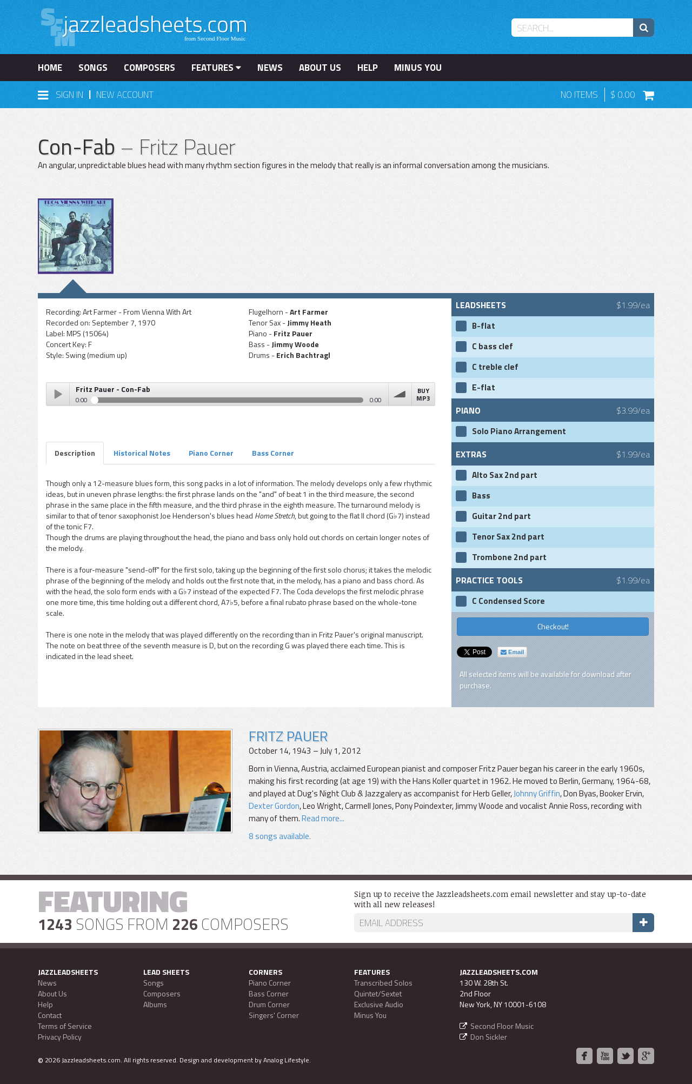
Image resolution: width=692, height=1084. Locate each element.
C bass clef (492, 347)
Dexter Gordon (274, 806)
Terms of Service (65, 1026)
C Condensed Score (508, 601)
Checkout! (553, 626)
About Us (320, 68)
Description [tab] (75, 452)
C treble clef (495, 367)
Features (216, 68)
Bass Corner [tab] (273, 452)
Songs (93, 68)
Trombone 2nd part (509, 557)
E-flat (483, 388)
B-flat (483, 326)
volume (400, 394)
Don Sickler (488, 1036)
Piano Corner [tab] (211, 452)
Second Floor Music (502, 1026)
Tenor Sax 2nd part (508, 537)
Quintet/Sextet (378, 993)
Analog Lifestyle (286, 1060)
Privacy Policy (60, 1036)
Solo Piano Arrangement (519, 431)
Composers (149, 68)
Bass (481, 496)
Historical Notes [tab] (142, 452)
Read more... (323, 818)
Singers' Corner (274, 1015)
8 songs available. (280, 836)
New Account (125, 95)
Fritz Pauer (288, 736)
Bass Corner (269, 993)
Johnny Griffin (537, 793)
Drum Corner (269, 1004)
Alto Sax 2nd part (504, 475)
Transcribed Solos (383, 982)
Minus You (418, 68)
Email (512, 652)
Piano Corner (270, 982)
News (270, 68)
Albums (155, 1004)
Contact (50, 1015)
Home (50, 68)
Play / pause (57, 394)
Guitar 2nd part (501, 516)
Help (367, 68)
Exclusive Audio (378, 1004)
